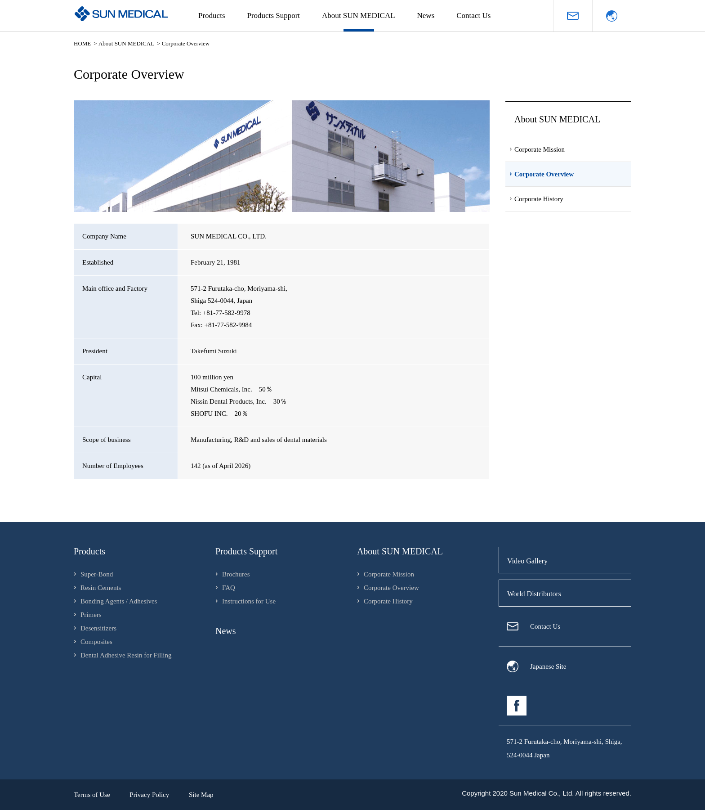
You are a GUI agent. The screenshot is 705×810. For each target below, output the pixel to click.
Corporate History (388, 601)
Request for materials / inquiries (572, 16)
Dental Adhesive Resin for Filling (125, 655)
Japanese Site (548, 666)
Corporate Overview (391, 587)
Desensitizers (98, 628)
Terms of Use (92, 794)
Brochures (236, 574)
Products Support (273, 15)
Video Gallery (527, 561)
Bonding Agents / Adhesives (118, 601)
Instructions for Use (249, 601)
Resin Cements (100, 587)
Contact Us (473, 15)
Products (211, 15)
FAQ (228, 587)
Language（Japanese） (612, 16)
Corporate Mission (389, 574)
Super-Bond (96, 574)
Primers (91, 614)
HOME (82, 43)
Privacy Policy (149, 794)
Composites (96, 641)
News (426, 15)
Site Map (201, 794)
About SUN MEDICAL (358, 15)
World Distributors (534, 594)
